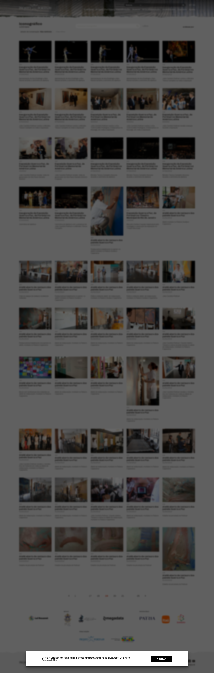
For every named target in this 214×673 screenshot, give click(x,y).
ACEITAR (161, 659)
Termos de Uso (49, 660)
